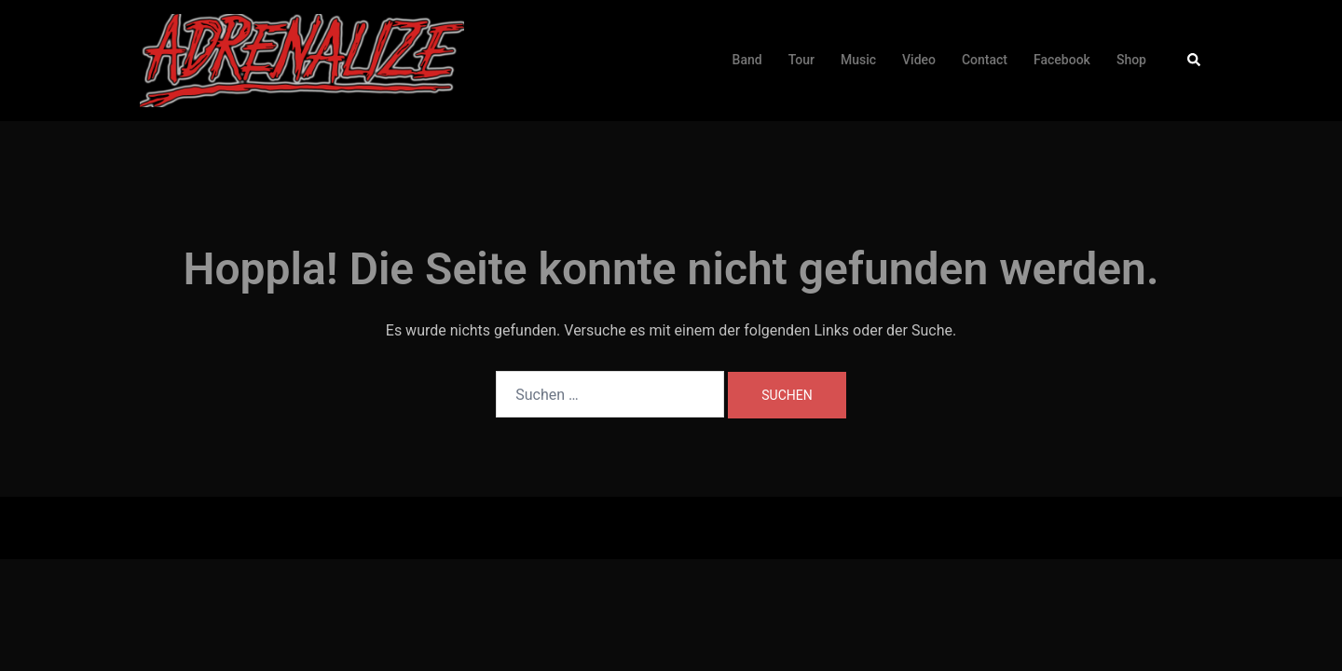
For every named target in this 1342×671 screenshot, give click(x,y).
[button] (1194, 60)
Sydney (434, 527)
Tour (801, 59)
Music (858, 59)
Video (919, 59)
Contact (984, 59)
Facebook (1062, 59)
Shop (1131, 59)
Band (747, 59)
